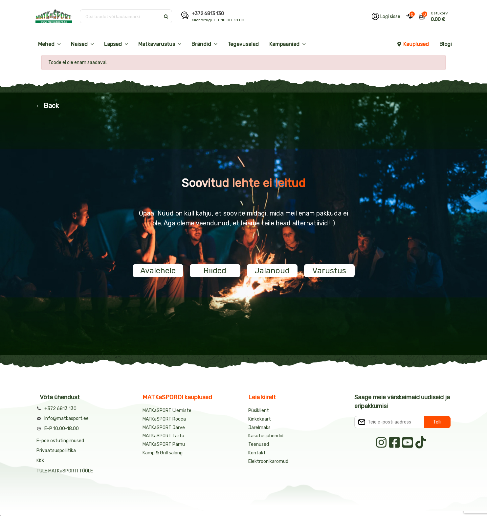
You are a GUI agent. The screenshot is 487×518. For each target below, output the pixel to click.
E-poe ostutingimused (60, 441)
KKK (40, 461)
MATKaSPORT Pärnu (164, 444)
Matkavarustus (156, 44)
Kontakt (257, 453)
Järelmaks (259, 427)
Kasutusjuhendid (265, 436)
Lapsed (113, 44)
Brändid (201, 44)
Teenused (258, 444)
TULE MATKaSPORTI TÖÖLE (64, 471)
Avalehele (158, 270)
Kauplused (413, 44)
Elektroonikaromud (268, 461)
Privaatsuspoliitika (56, 450)
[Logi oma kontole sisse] (386, 16)
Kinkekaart (259, 419)
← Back (47, 106)
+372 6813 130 (208, 13)
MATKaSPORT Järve (164, 427)
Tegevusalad (243, 44)
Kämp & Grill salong (163, 453)
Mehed (46, 44)
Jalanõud (272, 270)
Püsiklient (258, 410)
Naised (79, 44)
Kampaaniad (284, 44)
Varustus (329, 270)
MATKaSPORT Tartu (163, 436)
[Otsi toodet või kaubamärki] (120, 16)
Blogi (445, 44)
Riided (215, 270)
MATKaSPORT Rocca (164, 419)
